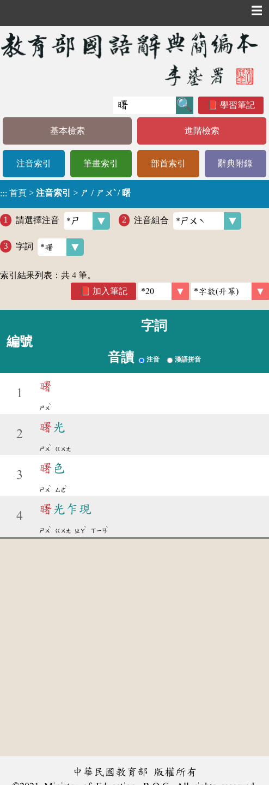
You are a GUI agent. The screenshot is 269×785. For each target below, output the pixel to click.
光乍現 (65, 509)
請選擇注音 (63, 221)
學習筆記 (237, 105)
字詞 (50, 247)
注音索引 (33, 163)
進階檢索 (202, 130)
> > (65, 193)
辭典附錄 (235, 163)
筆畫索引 (100, 163)
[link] (230, 291)
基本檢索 (67, 130)
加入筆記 (110, 291)
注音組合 (187, 221)
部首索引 (168, 163)
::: (3, 194)
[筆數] (163, 291)
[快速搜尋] (144, 105)
